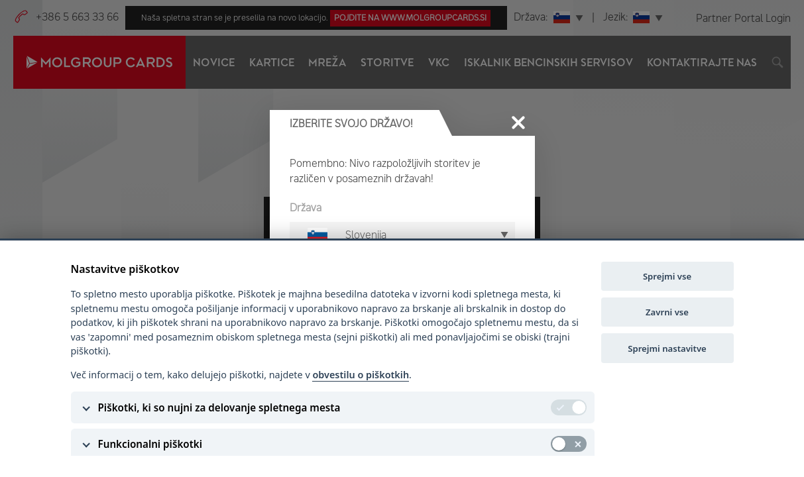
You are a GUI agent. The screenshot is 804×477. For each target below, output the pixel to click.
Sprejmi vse (667, 276)
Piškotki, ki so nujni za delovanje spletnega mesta (219, 407)
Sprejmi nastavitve (667, 348)
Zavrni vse (667, 312)
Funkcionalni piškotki (150, 443)
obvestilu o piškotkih (360, 374)
